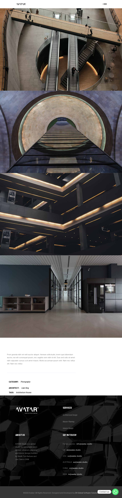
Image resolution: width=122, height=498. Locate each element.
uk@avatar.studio (73, 450)
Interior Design (68, 428)
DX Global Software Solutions (87, 493)
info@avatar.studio (84, 444)
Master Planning (68, 422)
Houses (28, 392)
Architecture (20, 392)
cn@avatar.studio (76, 468)
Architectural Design (70, 415)
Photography (25, 382)
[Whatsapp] (115, 492)
